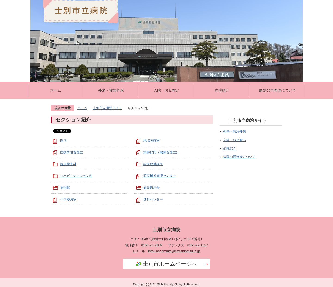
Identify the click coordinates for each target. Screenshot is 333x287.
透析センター (153, 199)
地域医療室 (151, 140)
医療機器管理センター (159, 176)
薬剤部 (65, 187)
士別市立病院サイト (107, 108)
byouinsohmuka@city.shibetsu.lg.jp (174, 251)
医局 (63, 140)
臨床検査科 (68, 164)
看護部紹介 (151, 187)
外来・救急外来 (111, 90)
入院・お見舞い (166, 90)
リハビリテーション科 (76, 176)
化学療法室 (68, 199)
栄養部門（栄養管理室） (161, 152)
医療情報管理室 (71, 152)
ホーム (55, 90)
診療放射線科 (153, 164)
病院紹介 (222, 90)
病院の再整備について (277, 90)
